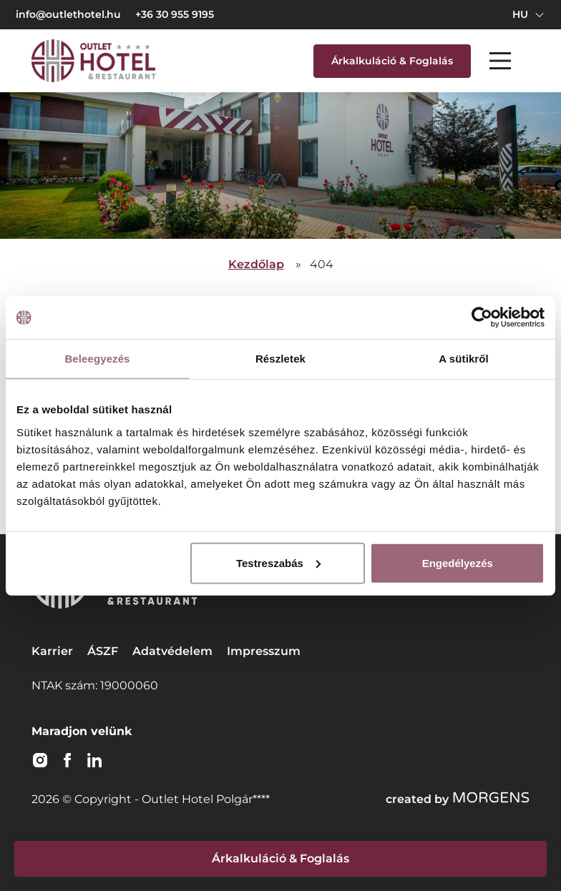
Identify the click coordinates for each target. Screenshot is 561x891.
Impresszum (264, 651)
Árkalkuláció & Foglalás (392, 60)
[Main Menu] (500, 61)
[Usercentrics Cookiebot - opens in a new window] (482, 317)
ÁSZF (102, 651)
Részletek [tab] (280, 359)
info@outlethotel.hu (68, 14)
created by (458, 799)
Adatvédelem (172, 651)
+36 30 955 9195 (174, 14)
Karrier (52, 651)
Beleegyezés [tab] (97, 359)
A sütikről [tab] (464, 359)
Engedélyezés (457, 562)
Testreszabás (278, 562)
